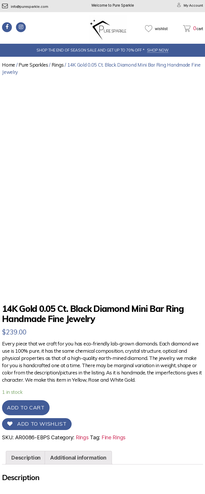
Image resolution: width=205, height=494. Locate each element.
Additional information (78, 458)
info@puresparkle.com (25, 7)
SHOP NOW (157, 50)
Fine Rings (113, 437)
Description (26, 458)
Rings (58, 65)
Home (8, 65)
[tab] (26, 457)
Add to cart (26, 407)
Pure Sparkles (33, 65)
